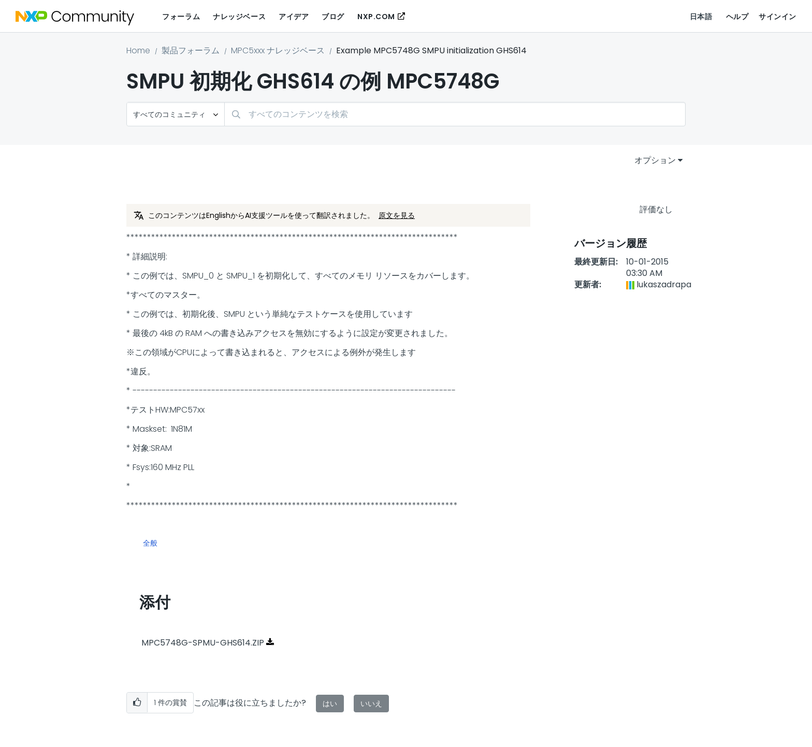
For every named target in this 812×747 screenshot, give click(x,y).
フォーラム (181, 16)
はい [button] (330, 703)
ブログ (333, 16)
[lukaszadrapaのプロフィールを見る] (663, 284)
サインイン (777, 16)
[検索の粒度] (175, 114)
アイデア (294, 16)
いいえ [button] (371, 703)
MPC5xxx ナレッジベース (278, 50)
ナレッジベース (239, 16)
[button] (137, 703)
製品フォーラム (191, 50)
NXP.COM (376, 16)
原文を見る (397, 215)
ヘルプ (737, 16)
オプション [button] (655, 160)
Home (138, 50)
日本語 (701, 16)
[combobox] (455, 114)
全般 (150, 543)
